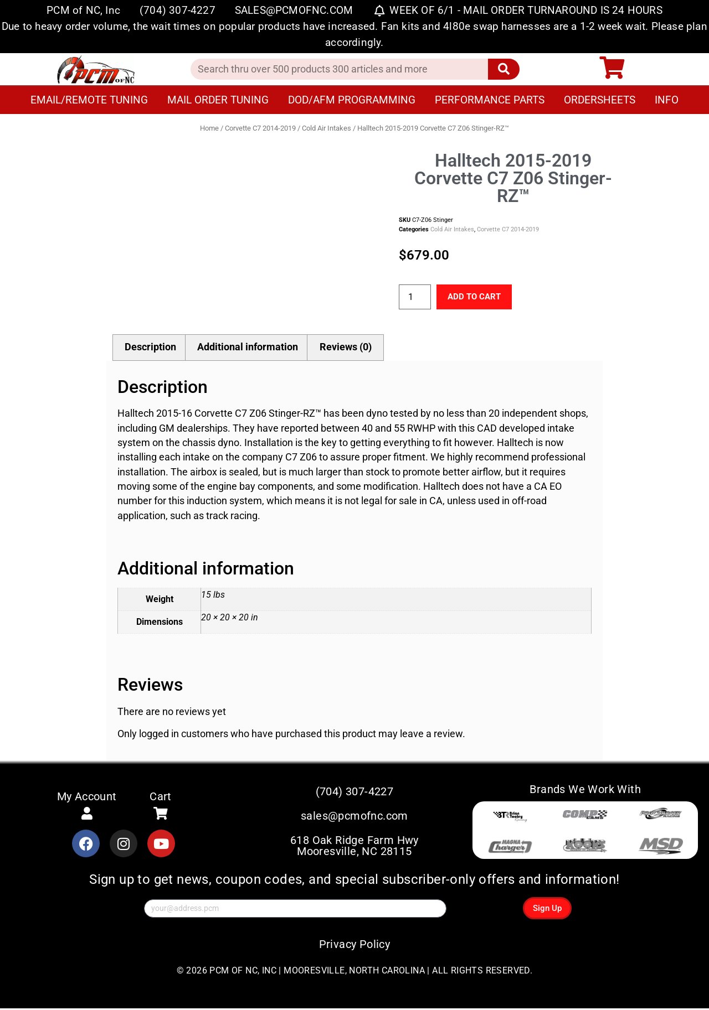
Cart (161, 797)
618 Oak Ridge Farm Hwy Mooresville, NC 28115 (354, 847)
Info (667, 100)
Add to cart (479, 297)
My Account (87, 797)
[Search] (504, 69)
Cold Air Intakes (326, 128)
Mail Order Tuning (218, 100)
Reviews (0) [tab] (346, 348)
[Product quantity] (415, 297)
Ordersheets (599, 100)
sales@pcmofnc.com (354, 817)
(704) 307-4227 (355, 792)
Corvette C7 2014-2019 (260, 128)
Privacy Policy (355, 945)
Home (209, 128)
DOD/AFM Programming (351, 100)
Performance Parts (489, 100)
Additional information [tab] (247, 348)
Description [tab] (150, 348)
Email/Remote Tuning (89, 100)
